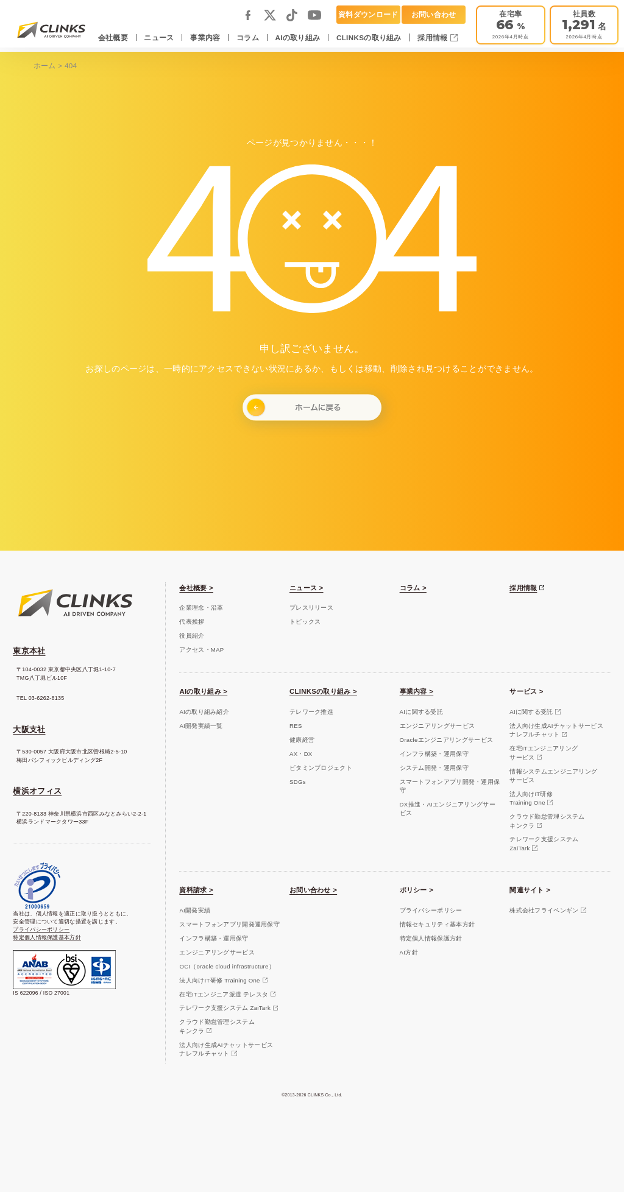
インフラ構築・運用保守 (434, 753)
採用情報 (433, 37)
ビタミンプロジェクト (320, 767)
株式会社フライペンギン (543, 910)
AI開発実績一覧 (200, 725)
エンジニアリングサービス (437, 725)
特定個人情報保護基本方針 (47, 937)
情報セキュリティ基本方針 (437, 924)
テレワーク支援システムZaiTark (543, 843)
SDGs (297, 781)
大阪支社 (29, 729)
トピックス (305, 621)
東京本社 (29, 650)
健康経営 (301, 739)
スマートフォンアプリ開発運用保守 (229, 924)
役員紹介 (191, 635)
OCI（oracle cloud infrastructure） (227, 966)
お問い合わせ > (313, 890)
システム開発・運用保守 (434, 767)
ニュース (159, 37)
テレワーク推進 (311, 711)
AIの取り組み (298, 37)
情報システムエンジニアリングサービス (553, 775)
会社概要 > (196, 587)
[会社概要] (584, 24)
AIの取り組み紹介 (204, 711)
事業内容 (205, 37)
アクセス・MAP (201, 649)
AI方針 (409, 952)
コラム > (413, 587)
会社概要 (113, 37)
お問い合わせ (433, 14)
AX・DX (301, 753)
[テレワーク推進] (510, 24)
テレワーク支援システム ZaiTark (225, 1007)
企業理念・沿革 (201, 607)
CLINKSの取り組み (369, 37)
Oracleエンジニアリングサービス (447, 739)
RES (295, 725)
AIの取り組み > (203, 691)
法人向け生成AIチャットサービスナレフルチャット (556, 730)
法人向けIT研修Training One (531, 798)
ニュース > (306, 587)
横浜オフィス (37, 790)
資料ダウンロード (368, 14)
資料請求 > (196, 890)
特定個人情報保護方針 (431, 938)
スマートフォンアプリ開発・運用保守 (450, 786)
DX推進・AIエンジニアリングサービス (447, 808)
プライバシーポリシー (41, 929)
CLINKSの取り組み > (323, 691)
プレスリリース (311, 607)
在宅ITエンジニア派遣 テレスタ (223, 994)
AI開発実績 (194, 910)
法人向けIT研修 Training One (219, 980)
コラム (247, 37)
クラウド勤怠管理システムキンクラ (547, 820)
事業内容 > (417, 691)
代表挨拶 (191, 621)
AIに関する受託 (421, 711)
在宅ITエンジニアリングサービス (543, 752)
